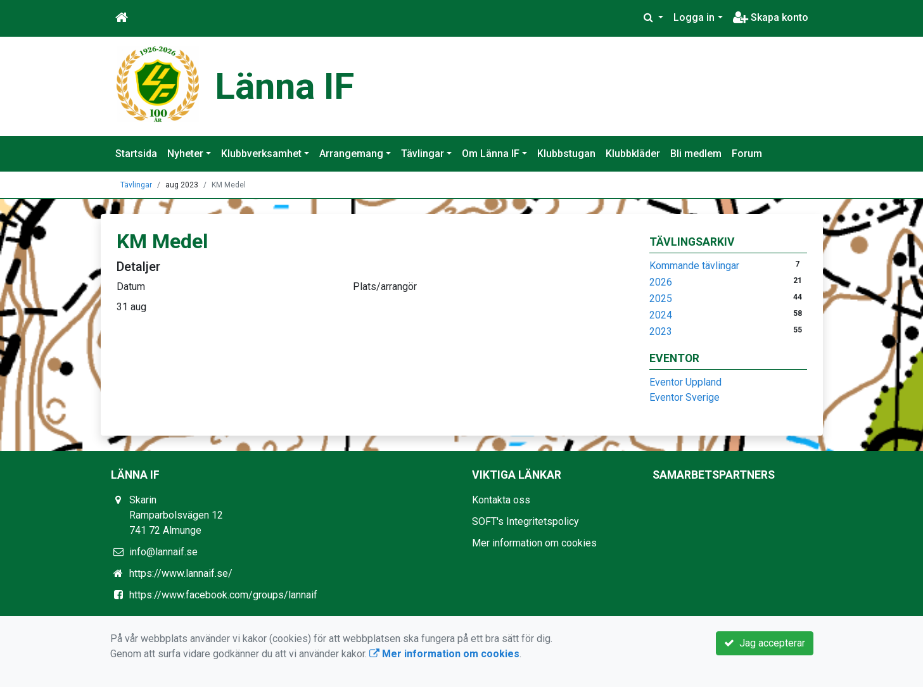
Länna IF (284, 86)
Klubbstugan (566, 154)
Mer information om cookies (534, 543)
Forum (747, 154)
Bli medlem (696, 154)
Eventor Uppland (685, 382)
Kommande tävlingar (694, 266)
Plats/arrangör (385, 286)
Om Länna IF (490, 154)
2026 (660, 282)
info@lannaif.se (163, 552)
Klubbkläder (633, 154)
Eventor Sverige (684, 397)
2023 (660, 331)
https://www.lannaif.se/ (180, 573)
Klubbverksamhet (261, 154)
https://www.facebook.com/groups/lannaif (223, 595)
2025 (660, 299)
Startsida (136, 154)
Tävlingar (422, 154)
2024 (660, 315)
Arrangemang (351, 154)
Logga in (694, 17)
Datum (131, 286)
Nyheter (185, 154)
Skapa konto (770, 17)
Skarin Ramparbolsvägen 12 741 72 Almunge (176, 515)
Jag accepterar (764, 643)
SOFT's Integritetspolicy (525, 521)
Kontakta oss (501, 500)
